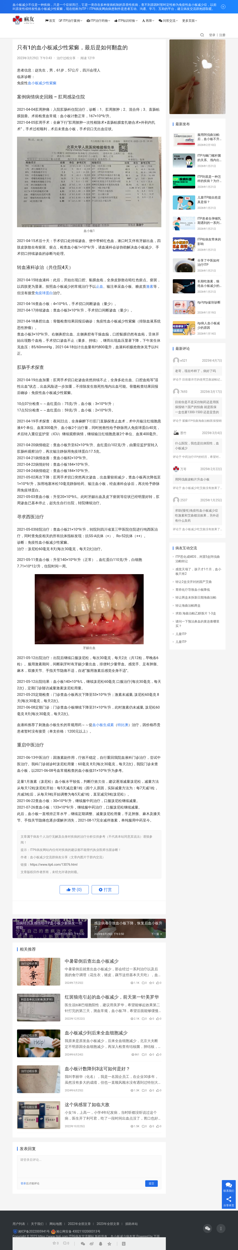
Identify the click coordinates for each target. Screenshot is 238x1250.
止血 (99, 286)
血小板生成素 (103, 725)
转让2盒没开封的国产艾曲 (193, 582)
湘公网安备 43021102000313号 (78, 1231)
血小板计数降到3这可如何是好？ (97, 1072)
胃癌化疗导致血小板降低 (192, 589)
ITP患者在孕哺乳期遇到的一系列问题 (209, 223)
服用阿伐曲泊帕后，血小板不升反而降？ (208, 139)
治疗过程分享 (66, 58)
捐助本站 (131, 1224)
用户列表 (19, 1224)
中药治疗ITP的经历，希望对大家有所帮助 (209, 456)
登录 (212, 35)
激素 (149, 286)
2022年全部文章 (79, 1224)
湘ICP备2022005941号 (34, 1231)
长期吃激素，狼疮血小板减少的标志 (208, 285)
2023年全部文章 (108, 1224)
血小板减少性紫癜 (42, 83)
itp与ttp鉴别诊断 (209, 302)
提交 (151, 1189)
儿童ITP (180, 634)
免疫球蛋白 (44, 293)
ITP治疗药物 (101, 20)
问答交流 (171, 20)
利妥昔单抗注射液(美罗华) (36, 1001)
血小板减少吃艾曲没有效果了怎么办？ (207, 488)
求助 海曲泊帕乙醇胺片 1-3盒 (195, 613)
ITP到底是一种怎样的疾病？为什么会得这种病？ (209, 181)
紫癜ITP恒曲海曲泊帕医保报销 (201, 420)
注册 (222, 35)
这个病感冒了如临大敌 (87, 1109)
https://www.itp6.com (53, 1236)
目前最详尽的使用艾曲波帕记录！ (204, 379)
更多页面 (192, 20)
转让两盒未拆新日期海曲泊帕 (195, 597)
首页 (55, 20)
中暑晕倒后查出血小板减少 (92, 961)
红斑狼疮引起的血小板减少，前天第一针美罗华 (112, 998)
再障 (151, 20)
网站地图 (56, 1224)
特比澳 (122, 725)
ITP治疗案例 (73, 20)
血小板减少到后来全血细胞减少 (96, 1035)
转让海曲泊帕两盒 (188, 605)
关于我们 (37, 1224)
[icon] (207, 1228)
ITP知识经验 (129, 20)
